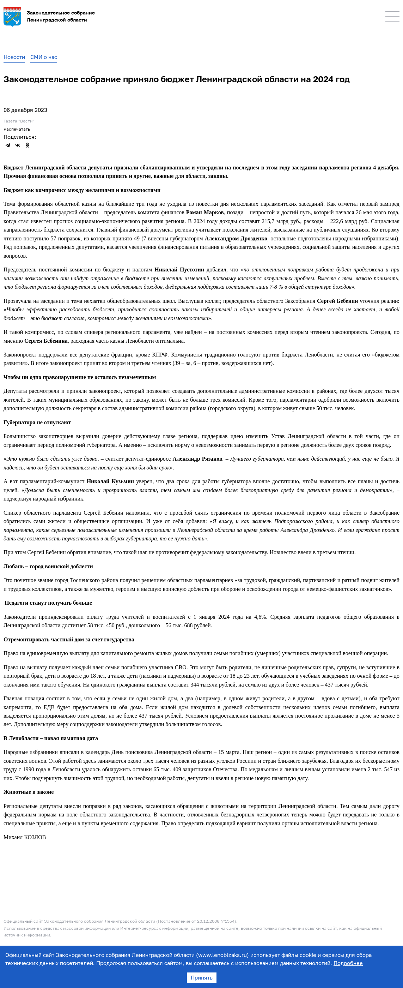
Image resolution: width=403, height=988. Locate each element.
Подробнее (348, 963)
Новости (14, 57)
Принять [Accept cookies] (202, 977)
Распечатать (17, 129)
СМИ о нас (43, 57)
